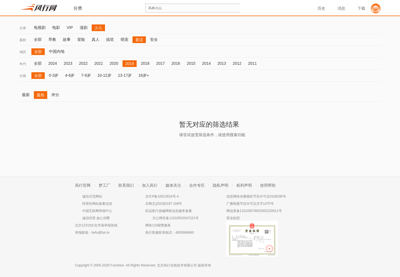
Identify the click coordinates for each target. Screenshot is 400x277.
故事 (67, 39)
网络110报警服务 (158, 225)
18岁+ (143, 75)
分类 (22, 28)
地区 (22, 52)
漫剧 (84, 27)
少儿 (98, 28)
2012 (237, 63)
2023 (68, 63)
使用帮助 (268, 185)
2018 (145, 63)
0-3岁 (53, 75)
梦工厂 (104, 185)
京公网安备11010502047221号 (175, 218)
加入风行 (150, 185)
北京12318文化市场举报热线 (96, 225)
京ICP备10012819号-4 (162, 196)
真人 (95, 39)
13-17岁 (125, 75)
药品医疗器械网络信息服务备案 (168, 211)
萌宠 (124, 39)
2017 (160, 63)
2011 (252, 63)
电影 (56, 27)
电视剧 (40, 27)
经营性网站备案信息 (97, 204)
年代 (22, 64)
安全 (154, 39)
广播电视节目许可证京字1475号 (250, 204)
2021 (98, 63)
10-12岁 (104, 75)
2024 (52, 63)
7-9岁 (86, 75)
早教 (52, 39)
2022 (83, 63)
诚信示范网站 (92, 196)
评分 (55, 95)
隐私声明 (220, 185)
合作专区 (197, 185)
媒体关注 (173, 185)
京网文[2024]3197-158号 (163, 204)
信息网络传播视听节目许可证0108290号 (256, 196)
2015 (191, 63)
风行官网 (83, 185)
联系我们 (126, 185)
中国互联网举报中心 (97, 211)
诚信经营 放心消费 (96, 218)
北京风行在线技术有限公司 (177, 265)
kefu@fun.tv (100, 232)
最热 (40, 95)
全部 (38, 39)
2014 (206, 63)
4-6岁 (69, 75)
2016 (175, 63)
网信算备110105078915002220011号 (254, 211)
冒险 (81, 39)
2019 (129, 63)
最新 (26, 95)
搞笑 (110, 39)
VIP (70, 27)
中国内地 (56, 51)
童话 (139, 40)
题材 (22, 40)
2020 (114, 63)
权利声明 (244, 185)
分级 (22, 76)
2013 (222, 63)
